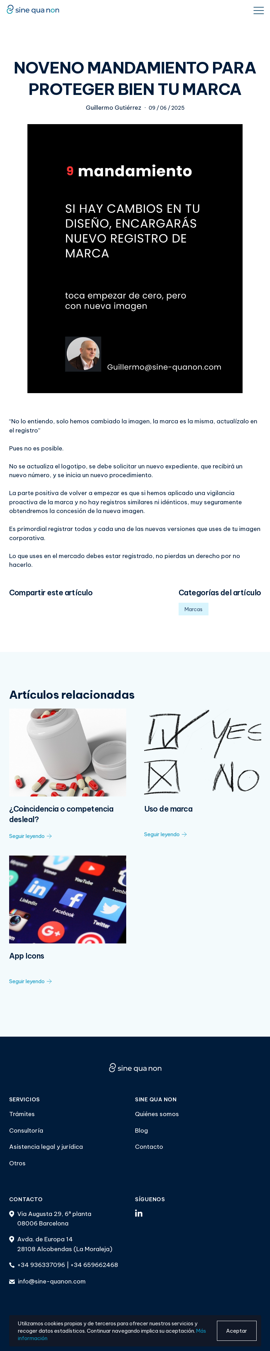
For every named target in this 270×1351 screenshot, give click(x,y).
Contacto (149, 1147)
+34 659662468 (94, 1265)
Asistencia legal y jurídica (46, 1147)
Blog (141, 1130)
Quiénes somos (157, 1114)
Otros (17, 1163)
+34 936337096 (41, 1265)
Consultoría (26, 1130)
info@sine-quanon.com (52, 1281)
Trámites (22, 1114)
